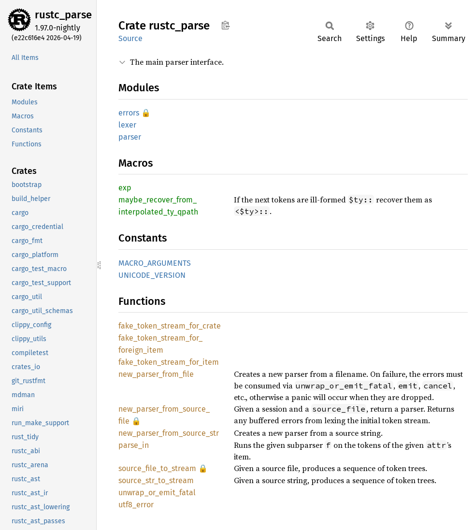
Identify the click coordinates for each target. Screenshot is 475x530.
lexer (127, 124)
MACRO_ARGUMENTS (154, 263)
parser (129, 137)
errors (128, 112)
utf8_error (136, 504)
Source (130, 38)
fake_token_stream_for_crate (169, 325)
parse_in (133, 445)
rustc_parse (63, 14)
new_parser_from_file (156, 374)
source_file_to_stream (157, 468)
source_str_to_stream (156, 480)
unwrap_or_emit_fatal (157, 492)
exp (124, 187)
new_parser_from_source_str (168, 433)
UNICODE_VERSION (152, 275)
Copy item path (225, 25)
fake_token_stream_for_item (168, 362)
